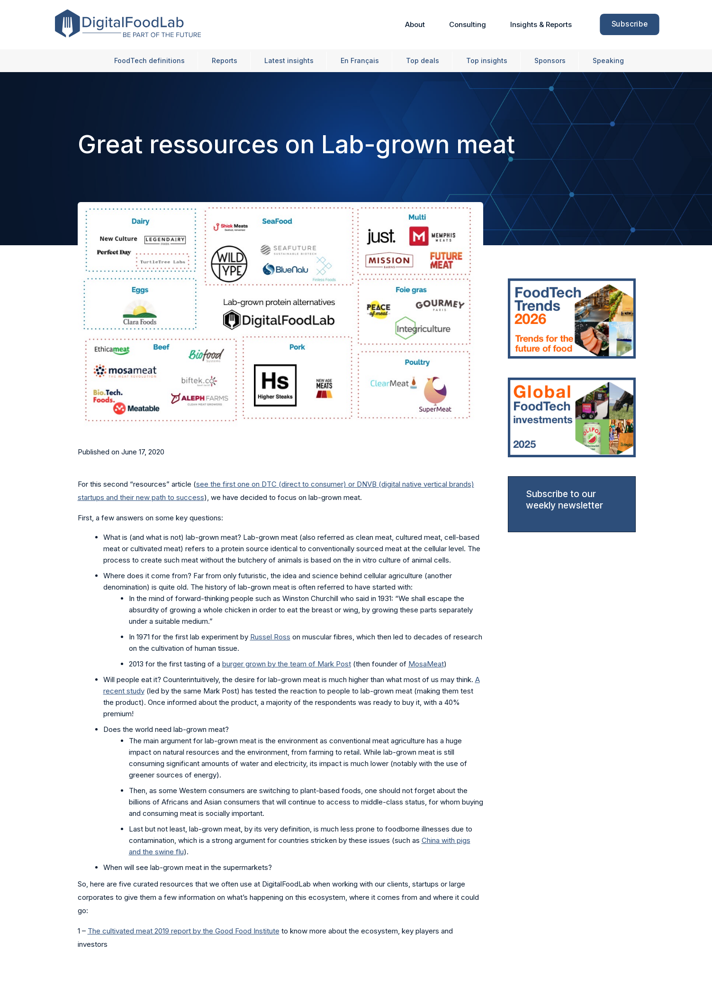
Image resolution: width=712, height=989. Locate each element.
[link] (572, 318)
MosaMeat (426, 663)
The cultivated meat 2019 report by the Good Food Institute (183, 930)
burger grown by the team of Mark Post (286, 663)
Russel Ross (270, 636)
